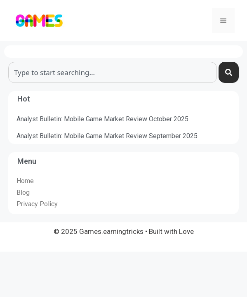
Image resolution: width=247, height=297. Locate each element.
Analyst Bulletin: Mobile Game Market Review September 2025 (107, 136)
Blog (23, 192)
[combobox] (112, 72)
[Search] (229, 72)
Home (25, 181)
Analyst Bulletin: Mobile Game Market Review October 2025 (102, 119)
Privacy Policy (37, 204)
